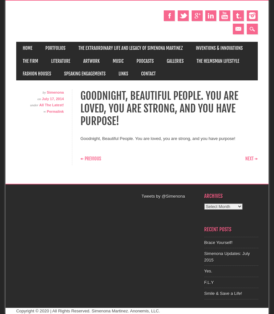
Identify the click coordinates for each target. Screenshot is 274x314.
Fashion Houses (37, 73)
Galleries (175, 61)
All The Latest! (51, 105)
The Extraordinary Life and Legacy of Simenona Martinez (130, 48)
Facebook (169, 15)
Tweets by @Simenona (163, 196)
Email (238, 29)
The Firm (30, 61)
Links (123, 73)
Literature (60, 61)
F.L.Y (209, 282)
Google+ (197, 15)
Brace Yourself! (218, 242)
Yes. (208, 271)
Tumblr (238, 15)
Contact (148, 73)
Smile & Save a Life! (223, 293)
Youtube (224, 15)
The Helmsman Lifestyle (218, 61)
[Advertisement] (176, 238)
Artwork (91, 61)
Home (27, 48)
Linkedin (210, 15)
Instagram (252, 15)
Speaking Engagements (85, 73)
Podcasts (145, 61)
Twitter (183, 15)
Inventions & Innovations (219, 48)
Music (118, 61)
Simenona (55, 92)
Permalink (55, 111)
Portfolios (55, 48)
